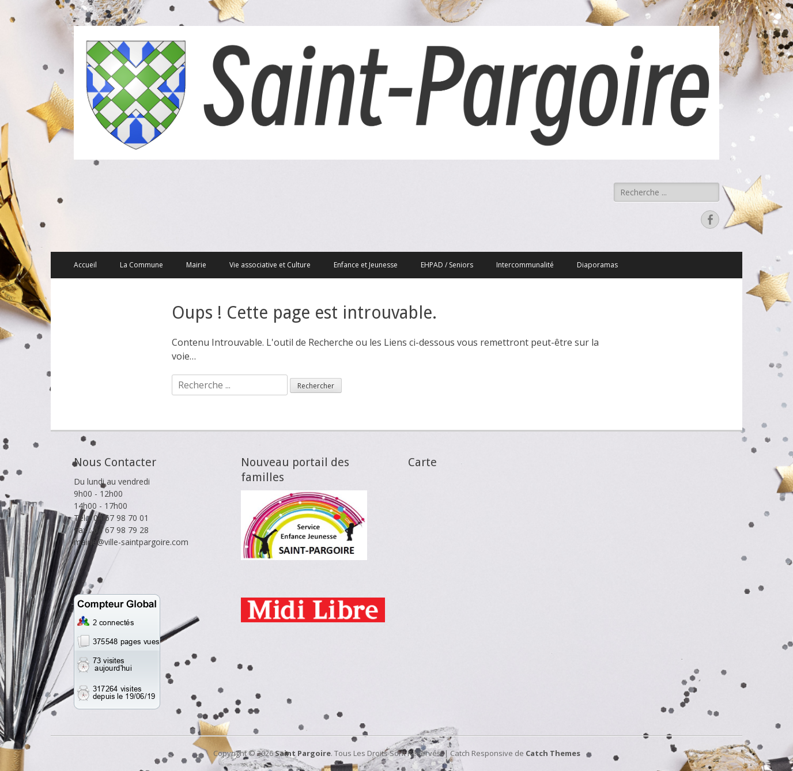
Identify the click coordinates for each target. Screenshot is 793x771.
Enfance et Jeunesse (366, 265)
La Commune (141, 265)
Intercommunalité (525, 265)
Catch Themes (553, 753)
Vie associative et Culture (270, 265)
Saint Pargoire (303, 753)
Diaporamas (597, 265)
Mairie (196, 265)
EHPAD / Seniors (447, 265)
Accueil (85, 265)
